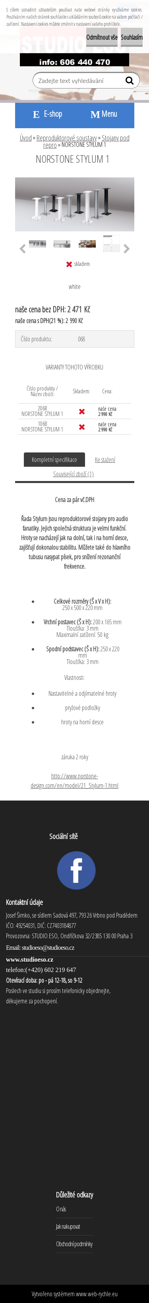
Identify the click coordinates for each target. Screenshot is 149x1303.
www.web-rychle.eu (97, 1294)
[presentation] (22, 249)
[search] (130, 82)
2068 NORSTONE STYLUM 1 (42, 411)
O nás (61, 1209)
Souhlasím (132, 37)
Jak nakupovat (68, 1226)
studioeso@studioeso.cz (48, 947)
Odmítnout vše (102, 37)
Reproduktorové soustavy (67, 137)
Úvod (26, 137)
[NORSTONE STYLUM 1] (74, 180)
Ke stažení (105, 459)
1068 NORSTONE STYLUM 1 (42, 426)
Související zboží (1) (73, 474)
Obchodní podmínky (74, 1243)
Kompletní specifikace (54, 459)
